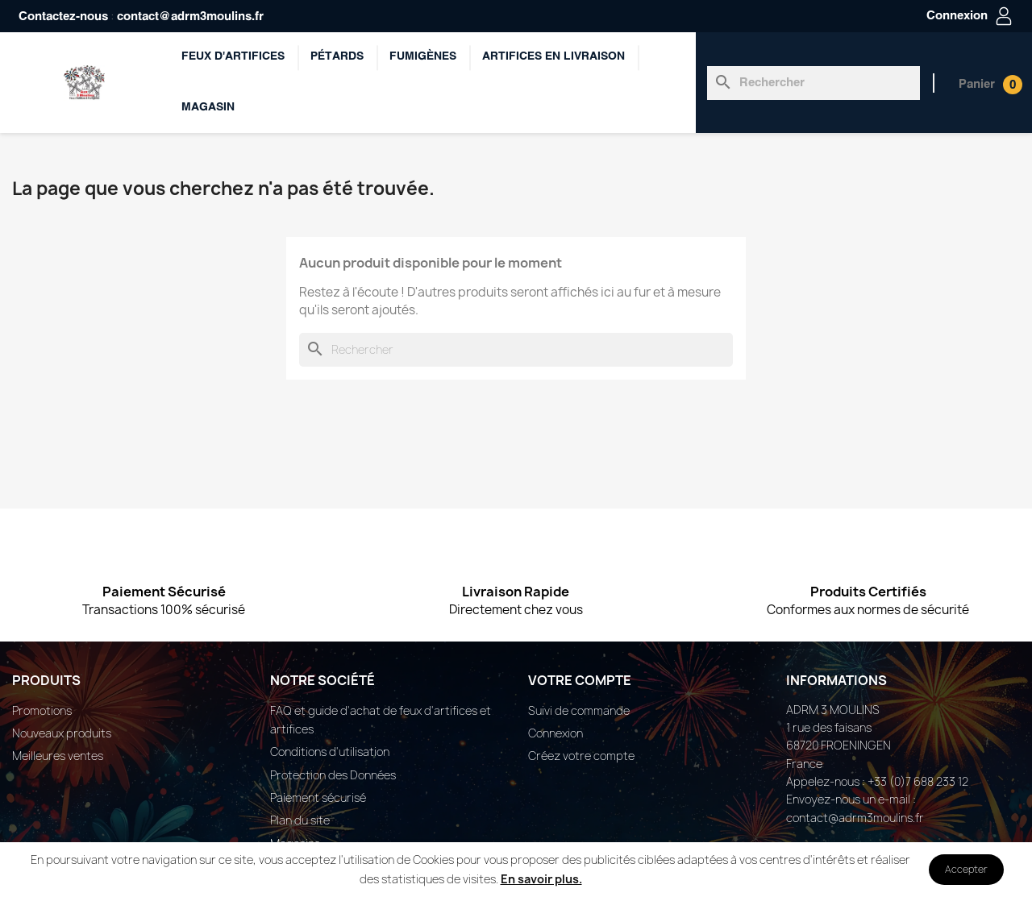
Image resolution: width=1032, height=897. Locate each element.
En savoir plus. (541, 879)
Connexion (555, 733)
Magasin (208, 107)
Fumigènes (422, 57)
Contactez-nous (63, 17)
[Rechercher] (813, 83)
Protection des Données (333, 775)
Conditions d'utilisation (329, 751)
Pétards (337, 57)
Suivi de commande (579, 710)
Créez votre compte (581, 755)
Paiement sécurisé (318, 797)
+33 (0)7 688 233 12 (918, 781)
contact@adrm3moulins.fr (190, 17)
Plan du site (300, 820)
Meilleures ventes (57, 755)
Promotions (42, 710)
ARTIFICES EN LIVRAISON (553, 57)
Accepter (966, 869)
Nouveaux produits (61, 733)
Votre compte (579, 680)
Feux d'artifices (233, 57)
